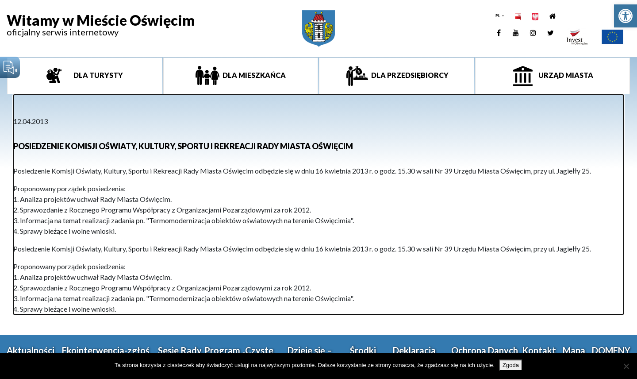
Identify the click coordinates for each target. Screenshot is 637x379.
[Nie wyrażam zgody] (626, 366)
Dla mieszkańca (253, 75)
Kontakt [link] (539, 350)
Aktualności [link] (30, 350)
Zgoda (511, 365)
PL (498, 15)
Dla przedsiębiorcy (409, 75)
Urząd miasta (565, 75)
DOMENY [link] (611, 350)
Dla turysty (97, 75)
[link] (625, 15)
